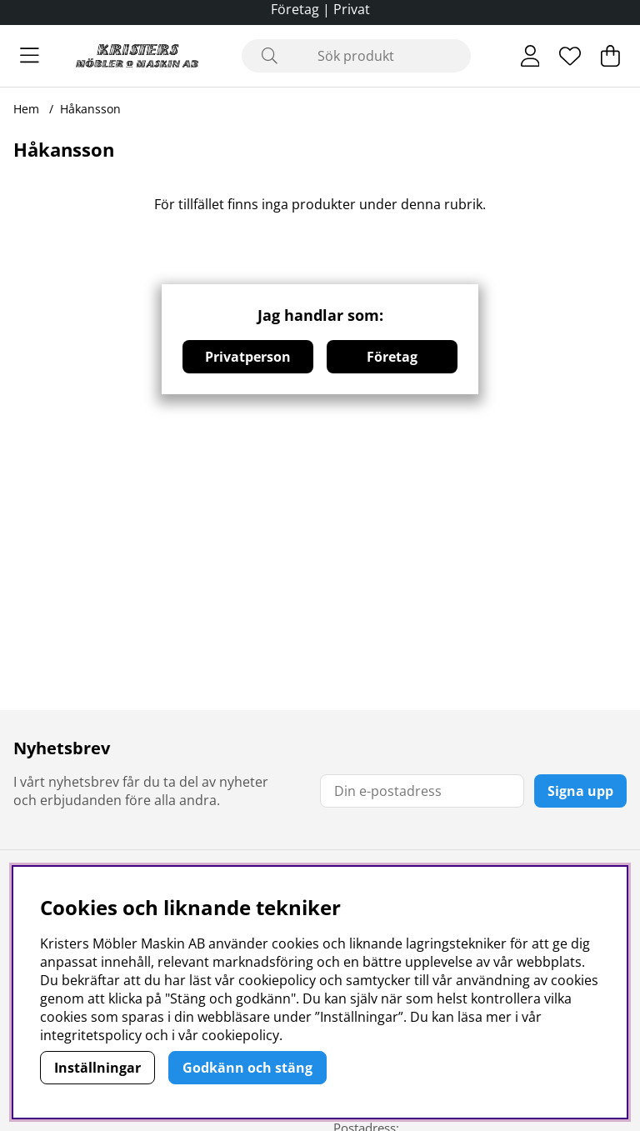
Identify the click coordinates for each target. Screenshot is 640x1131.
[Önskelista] (570, 55)
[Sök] (356, 56)
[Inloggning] (530, 55)
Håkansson (90, 109)
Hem (26, 109)
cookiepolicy (240, 1035)
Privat (351, 9)
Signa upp (580, 791)
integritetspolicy (91, 1035)
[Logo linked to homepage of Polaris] (137, 56)
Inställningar (97, 1067)
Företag (392, 357)
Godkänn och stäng (247, 1067)
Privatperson (248, 357)
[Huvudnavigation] (29, 55)
